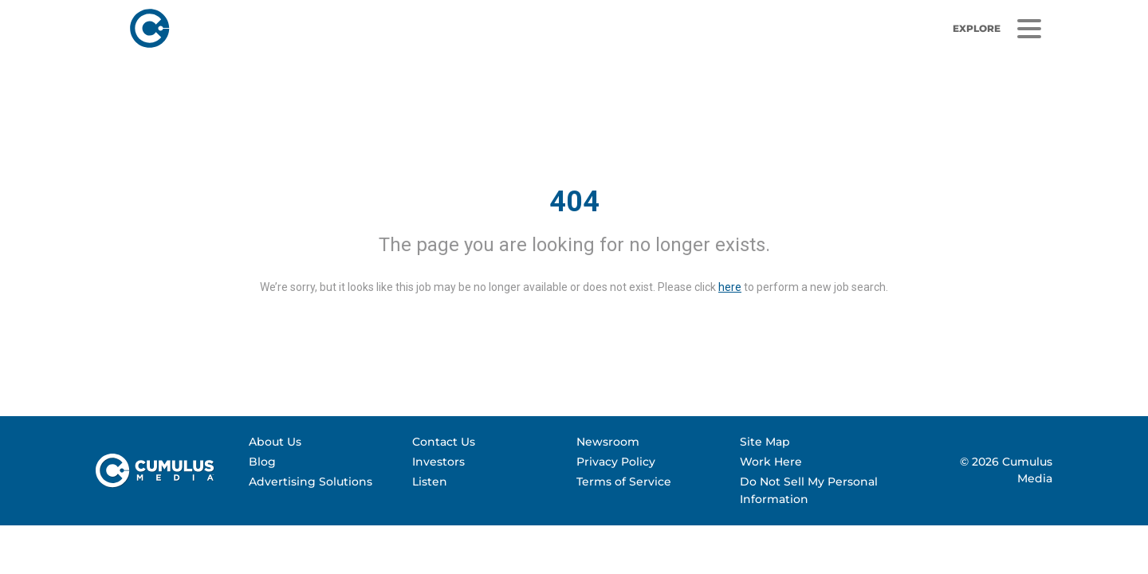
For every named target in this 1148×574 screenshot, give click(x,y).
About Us (275, 441)
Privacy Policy (615, 461)
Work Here (771, 461)
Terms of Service (623, 481)
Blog (262, 461)
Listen (429, 481)
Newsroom (607, 441)
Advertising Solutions (310, 481)
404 (574, 201)
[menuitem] (323, 442)
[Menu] (1028, 29)
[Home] (360, 29)
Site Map (765, 441)
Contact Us (443, 441)
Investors (438, 461)
